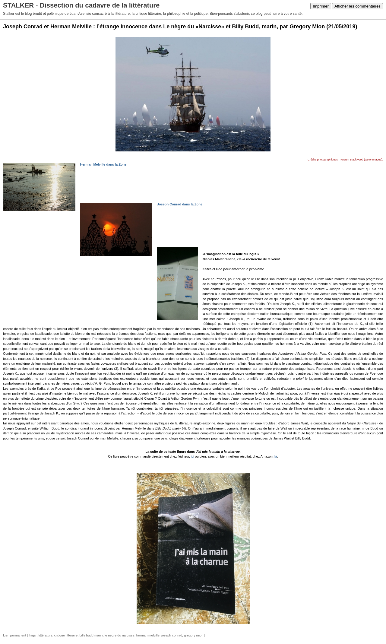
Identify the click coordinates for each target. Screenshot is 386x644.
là (275, 456)
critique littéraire (66, 635)
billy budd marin (91, 635)
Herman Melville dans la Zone (103, 164)
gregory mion (193, 635)
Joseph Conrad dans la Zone (179, 204)
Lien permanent (14, 635)
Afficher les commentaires (357, 6)
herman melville (148, 635)
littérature (45, 635)
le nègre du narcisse (119, 635)
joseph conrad (171, 635)
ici (192, 456)
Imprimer (321, 6)
